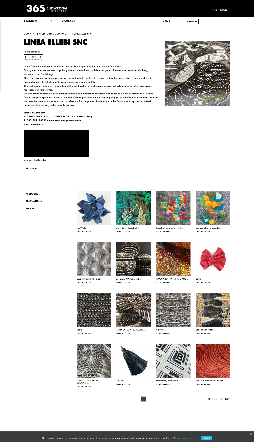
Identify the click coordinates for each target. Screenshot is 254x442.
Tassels (119, 381)
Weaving (160, 330)
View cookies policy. (190, 438)
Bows (198, 279)
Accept (206, 438)
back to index (30, 169)
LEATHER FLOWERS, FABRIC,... (131, 330)
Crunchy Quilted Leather (89, 279)
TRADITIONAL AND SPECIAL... (210, 381)
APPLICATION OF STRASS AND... (172, 279)
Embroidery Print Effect (167, 381)
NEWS (166, 21)
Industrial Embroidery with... (169, 228)
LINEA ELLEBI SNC (84, 232)
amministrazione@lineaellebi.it (64, 121)
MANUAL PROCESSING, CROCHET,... (88, 382)
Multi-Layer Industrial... (127, 228)
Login (223, 10)
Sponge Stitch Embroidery (208, 228)
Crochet (80, 330)
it (216, 11)
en (213, 11)
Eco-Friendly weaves (205, 330)
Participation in (32, 52)
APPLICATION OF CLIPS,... (129, 279)
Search (192, 21)
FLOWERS (81, 228)
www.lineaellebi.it (33, 125)
